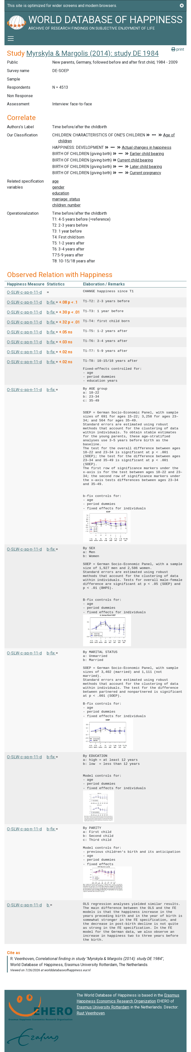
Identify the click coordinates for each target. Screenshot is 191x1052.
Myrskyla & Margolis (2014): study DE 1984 (92, 53)
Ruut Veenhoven (91, 1010)
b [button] (48, 902)
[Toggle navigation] (10, 38)
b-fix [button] (51, 302)
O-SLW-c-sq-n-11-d (24, 292)
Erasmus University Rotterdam (103, 1004)
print (177, 49)
